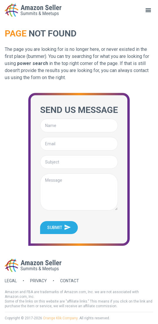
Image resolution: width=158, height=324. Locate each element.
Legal (11, 280)
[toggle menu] (148, 10)
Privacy (38, 280)
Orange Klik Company (60, 318)
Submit (59, 227)
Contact (69, 280)
